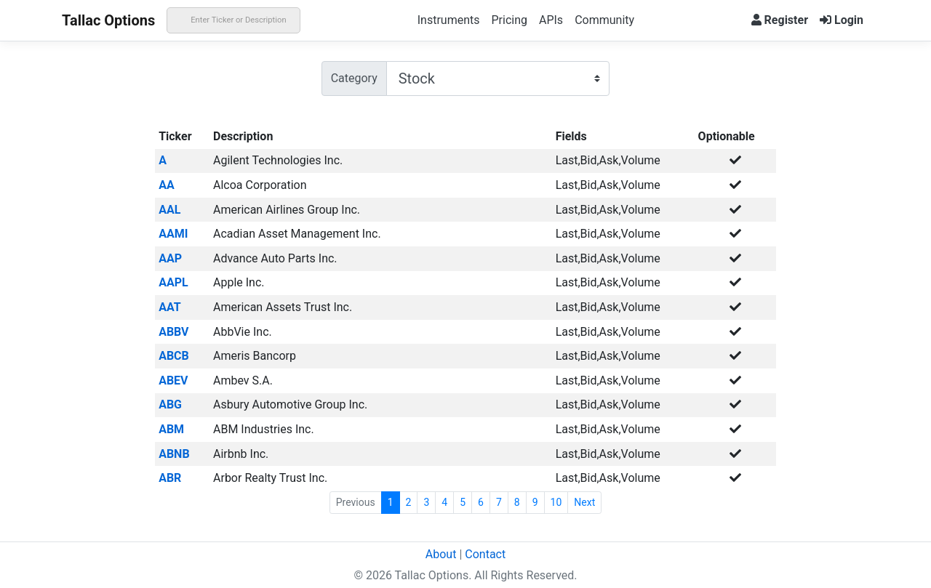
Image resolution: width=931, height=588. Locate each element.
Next (584, 502)
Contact (485, 554)
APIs (551, 20)
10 (556, 502)
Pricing (509, 20)
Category (354, 78)
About (441, 554)
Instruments (448, 20)
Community (604, 20)
